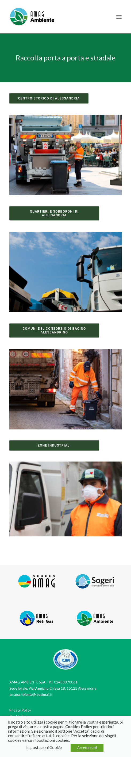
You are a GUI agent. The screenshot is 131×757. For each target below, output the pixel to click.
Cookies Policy (78, 726)
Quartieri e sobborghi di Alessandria (55, 213)
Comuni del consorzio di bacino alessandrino (54, 331)
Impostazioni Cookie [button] (44, 747)
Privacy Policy (20, 710)
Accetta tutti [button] (87, 748)
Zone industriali (54, 445)
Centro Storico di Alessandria (49, 98)
